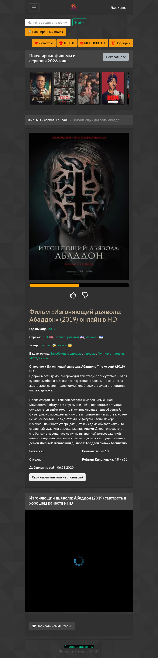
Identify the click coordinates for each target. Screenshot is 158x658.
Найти (79, 22)
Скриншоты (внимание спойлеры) (57, 477)
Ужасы (43, 358)
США (45, 337)
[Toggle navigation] (34, 7)
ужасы (62, 345)
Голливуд (104, 353)
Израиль (91, 337)
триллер (45, 345)
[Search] (48, 22)
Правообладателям (79, 646)
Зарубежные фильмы (66, 353)
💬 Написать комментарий (52, 626)
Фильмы (89, 353)
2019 (52, 329)
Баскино (118, 7)
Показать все (116, 57)
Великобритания (67, 337)
